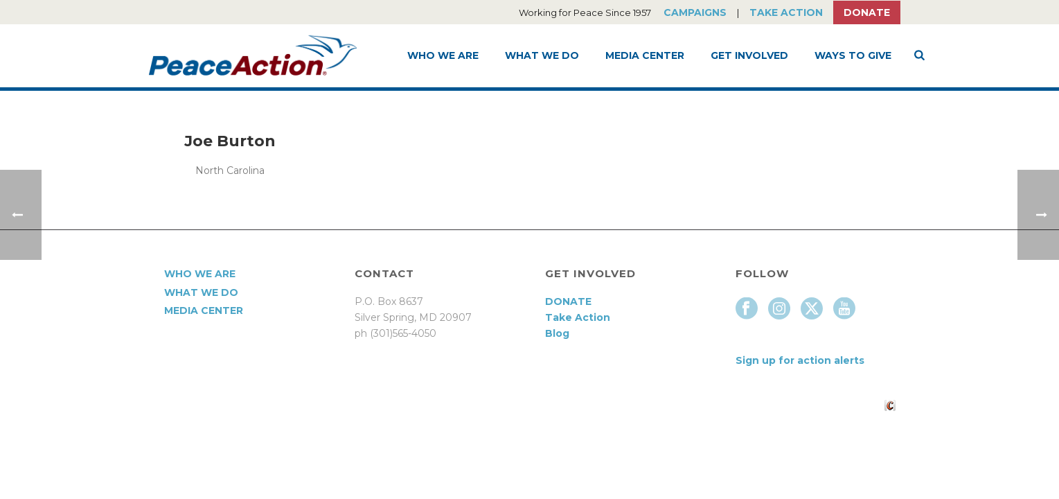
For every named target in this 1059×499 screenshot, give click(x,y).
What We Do (542, 55)
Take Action (786, 12)
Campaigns (695, 12)
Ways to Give (853, 55)
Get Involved (749, 55)
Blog (557, 333)
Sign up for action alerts (800, 360)
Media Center (644, 55)
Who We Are (443, 55)
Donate (867, 12)
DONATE (568, 301)
